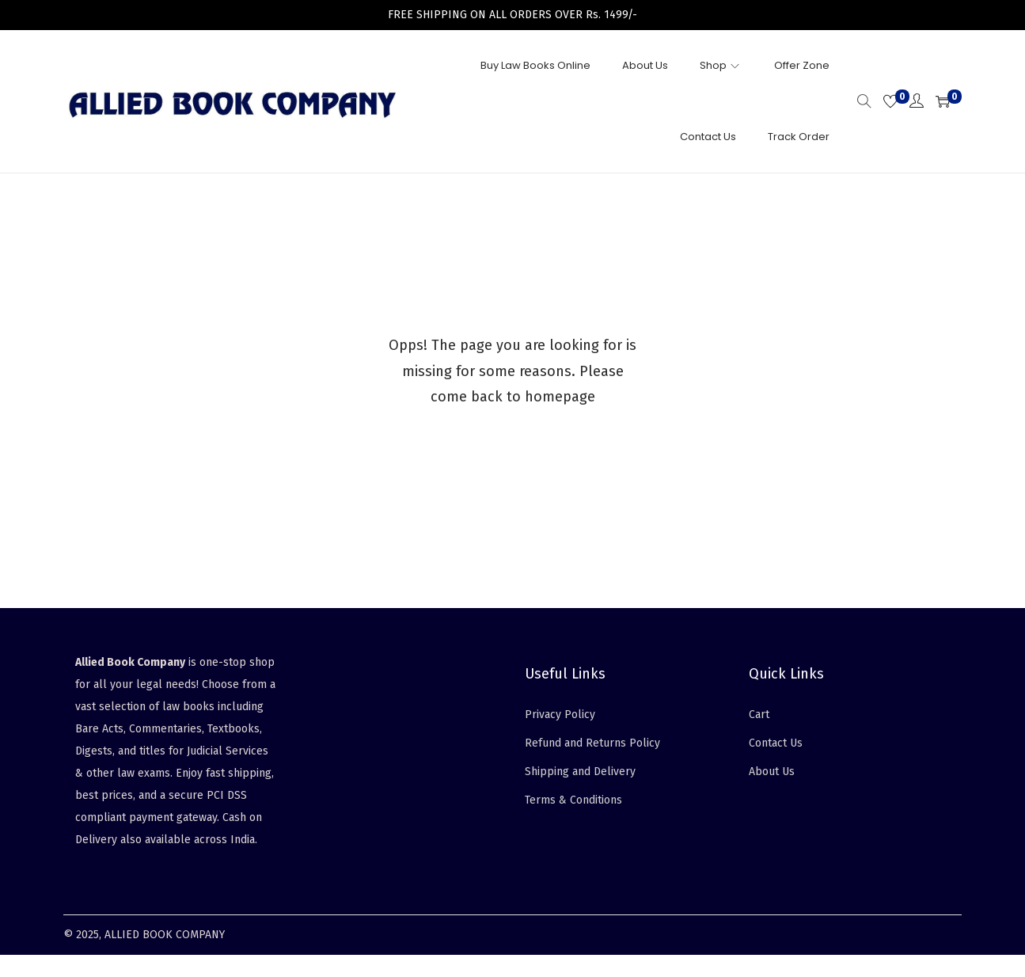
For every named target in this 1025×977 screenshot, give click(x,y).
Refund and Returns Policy (592, 743)
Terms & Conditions (573, 800)
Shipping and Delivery (580, 771)
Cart (759, 714)
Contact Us (776, 743)
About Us (772, 771)
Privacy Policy (560, 714)
